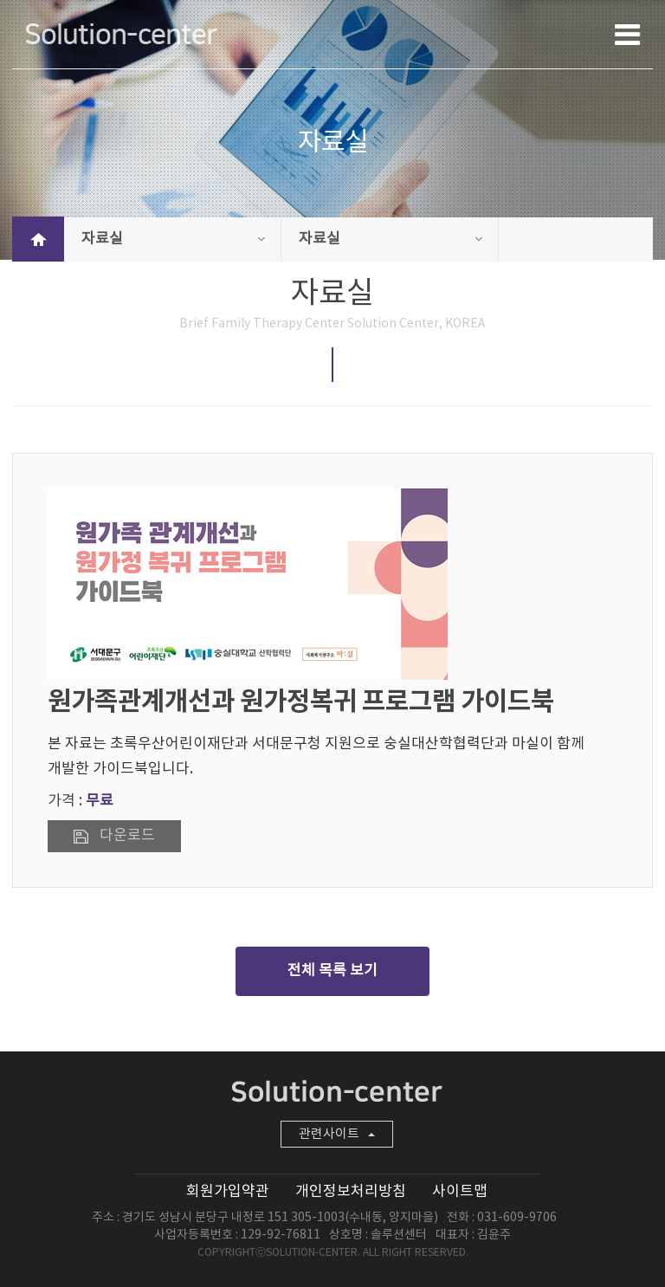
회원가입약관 (227, 1191)
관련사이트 (337, 1134)
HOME (38, 239)
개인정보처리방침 (350, 1191)
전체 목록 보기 (332, 971)
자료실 (173, 239)
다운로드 (127, 835)
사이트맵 (459, 1191)
